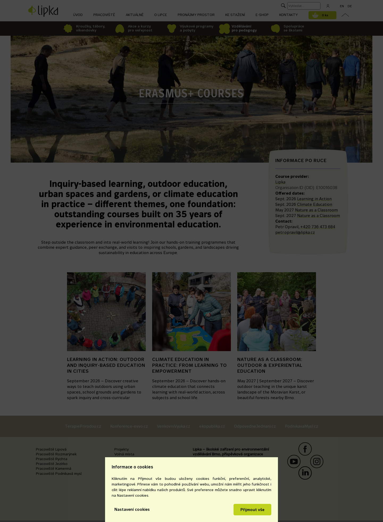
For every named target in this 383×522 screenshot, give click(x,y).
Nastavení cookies (132, 509)
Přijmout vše (252, 509)
